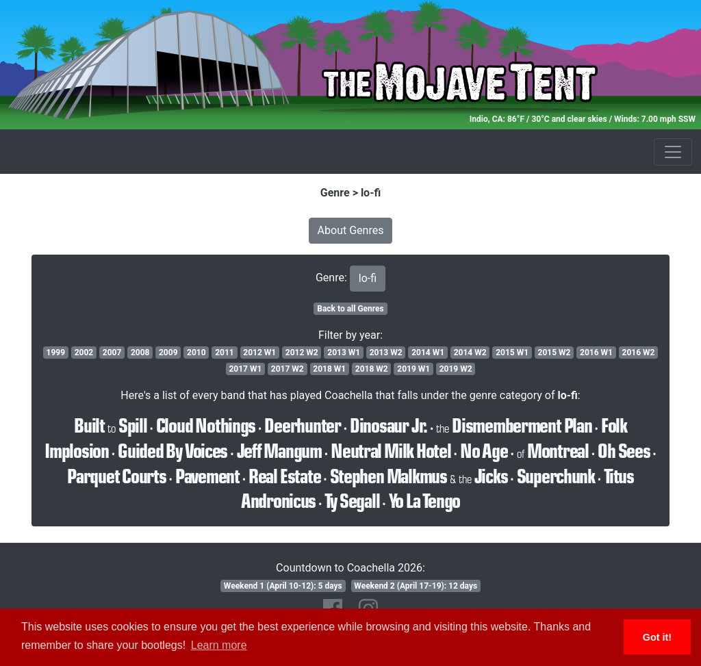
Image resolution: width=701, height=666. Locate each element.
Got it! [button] (657, 637)
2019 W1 (413, 369)
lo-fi (371, 192)
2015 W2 (554, 352)
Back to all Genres (350, 308)
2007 (112, 352)
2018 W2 (371, 369)
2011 (224, 352)
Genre (335, 192)
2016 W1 (596, 352)
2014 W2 (470, 352)
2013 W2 (386, 352)
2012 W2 (301, 352)
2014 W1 (427, 352)
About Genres (351, 230)
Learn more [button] (219, 645)
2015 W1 (512, 352)
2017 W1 (245, 369)
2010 (196, 352)
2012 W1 (259, 352)
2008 (140, 352)
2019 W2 (455, 369)
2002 (84, 352)
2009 (168, 352)
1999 (56, 352)
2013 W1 (343, 352)
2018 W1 (329, 369)
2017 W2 (287, 369)
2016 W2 (638, 352)
